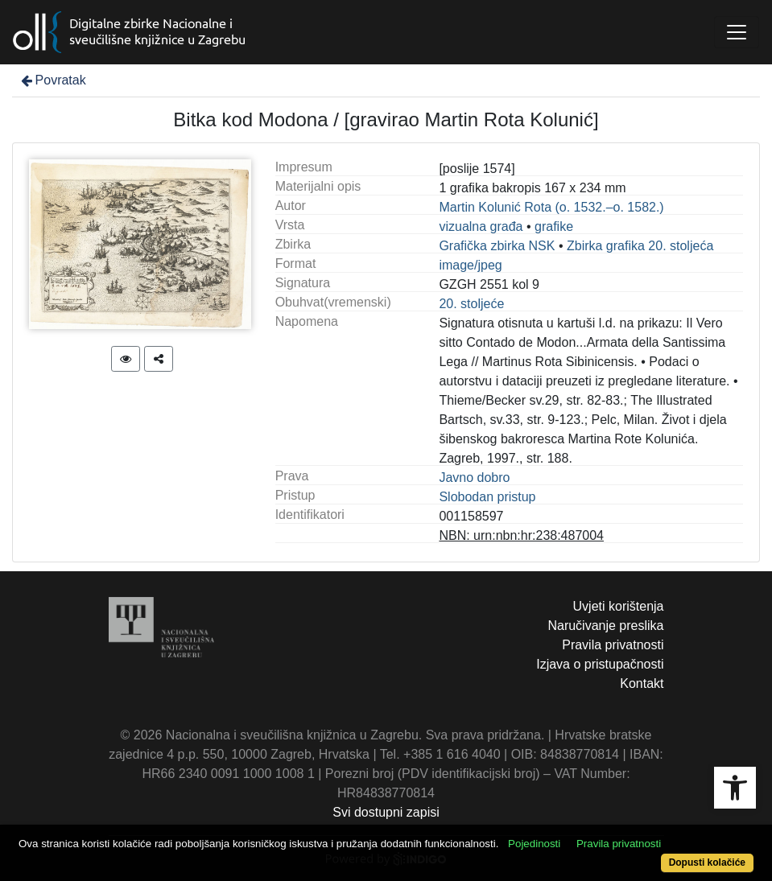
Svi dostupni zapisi (386, 812)
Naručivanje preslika (605, 625)
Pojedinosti (534, 844)
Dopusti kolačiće (707, 862)
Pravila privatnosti (612, 645)
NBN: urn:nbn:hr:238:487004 (521, 535)
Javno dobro (474, 477)
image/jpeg (470, 265)
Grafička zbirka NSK (497, 246)
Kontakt (641, 683)
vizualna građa (480, 226)
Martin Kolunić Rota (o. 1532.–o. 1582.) (551, 207)
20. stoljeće (471, 304)
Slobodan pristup (487, 497)
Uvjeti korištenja (618, 606)
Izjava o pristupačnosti (599, 664)
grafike (554, 226)
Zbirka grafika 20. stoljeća (640, 246)
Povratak (52, 80)
